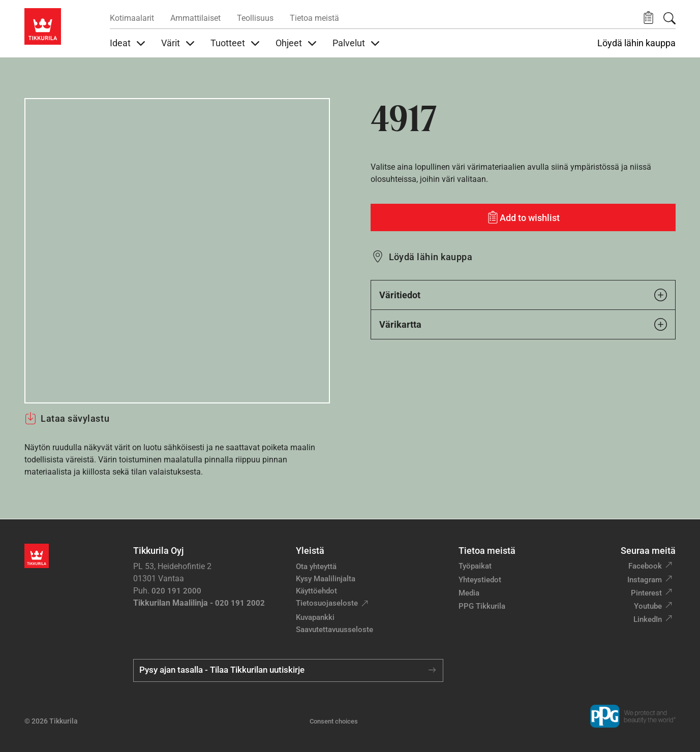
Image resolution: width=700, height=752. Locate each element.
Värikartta (523, 324)
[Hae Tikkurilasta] (669, 18)
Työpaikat (475, 566)
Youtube (648, 606)
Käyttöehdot (316, 591)
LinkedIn (647, 619)
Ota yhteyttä (316, 566)
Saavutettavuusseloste (334, 629)
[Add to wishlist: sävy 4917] (523, 217)
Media (469, 593)
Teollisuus (255, 18)
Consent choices (334, 721)
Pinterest (646, 593)
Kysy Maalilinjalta (325, 578)
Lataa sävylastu (66, 418)
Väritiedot (523, 295)
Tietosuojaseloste (327, 603)
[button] (648, 18)
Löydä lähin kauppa (636, 43)
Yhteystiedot (480, 579)
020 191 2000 (176, 591)
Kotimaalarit (132, 18)
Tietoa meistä (314, 18)
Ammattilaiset (195, 18)
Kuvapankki (315, 617)
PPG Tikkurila (482, 606)
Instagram (644, 579)
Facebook (645, 566)
